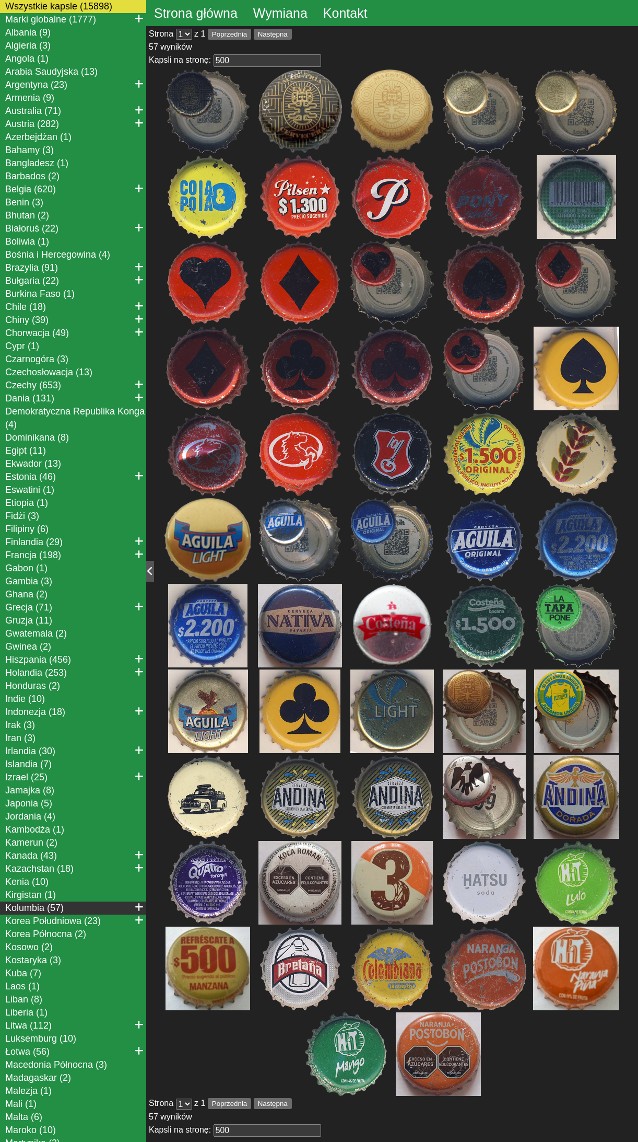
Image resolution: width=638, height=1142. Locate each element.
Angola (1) (27, 58)
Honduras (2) (32, 685)
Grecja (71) (74, 607)
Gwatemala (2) (36, 633)
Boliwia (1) (27, 241)
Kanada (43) (74, 855)
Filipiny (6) (27, 529)
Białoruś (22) (74, 228)
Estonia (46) (74, 476)
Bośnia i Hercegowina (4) (57, 254)
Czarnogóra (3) (36, 359)
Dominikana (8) (37, 437)
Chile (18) (74, 306)
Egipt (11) (25, 450)
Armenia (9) (29, 98)
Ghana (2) (26, 594)
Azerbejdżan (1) (38, 137)
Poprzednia (229, 34)
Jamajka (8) (29, 790)
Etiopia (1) (26, 503)
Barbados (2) (32, 176)
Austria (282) (74, 123)
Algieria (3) (28, 45)
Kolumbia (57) (74, 907)
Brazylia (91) (74, 267)
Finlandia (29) (74, 541)
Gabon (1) (26, 568)
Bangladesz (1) (36, 163)
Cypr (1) (22, 346)
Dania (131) (74, 397)
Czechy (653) (74, 384)
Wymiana (280, 13)
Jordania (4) (30, 816)
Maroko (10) (30, 1130)
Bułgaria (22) (74, 280)
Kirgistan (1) (30, 895)
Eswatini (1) (29, 490)
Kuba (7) (23, 973)
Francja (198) (74, 554)
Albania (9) (28, 32)
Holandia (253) (74, 672)
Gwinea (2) (28, 646)
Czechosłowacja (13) (48, 372)
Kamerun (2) (31, 842)
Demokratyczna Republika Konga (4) (75, 418)
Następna (273, 34)
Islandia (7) (28, 764)
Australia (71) (74, 110)
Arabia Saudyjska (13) (51, 71)
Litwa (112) (74, 1025)
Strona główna (196, 13)
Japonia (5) (28, 803)
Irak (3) (20, 725)
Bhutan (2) (27, 215)
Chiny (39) (74, 319)
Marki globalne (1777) (74, 19)
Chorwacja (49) (74, 332)
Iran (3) (20, 738)
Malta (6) (23, 1117)
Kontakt (345, 13)
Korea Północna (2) (45, 934)
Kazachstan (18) (74, 868)
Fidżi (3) (22, 516)
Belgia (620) (74, 188)
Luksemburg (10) (40, 1038)
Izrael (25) (74, 776)
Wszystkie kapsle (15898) (58, 6)
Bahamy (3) (29, 150)
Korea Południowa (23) (74, 920)
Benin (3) (24, 202)
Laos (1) (22, 986)
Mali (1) (21, 1104)
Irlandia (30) (74, 750)
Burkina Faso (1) (40, 294)
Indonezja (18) (74, 711)
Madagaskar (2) (38, 1077)
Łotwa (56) (74, 1051)
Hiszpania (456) (74, 659)
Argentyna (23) (74, 84)
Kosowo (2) (29, 947)
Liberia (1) (26, 1012)
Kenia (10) (27, 881)
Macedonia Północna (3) (56, 1064)
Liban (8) (23, 999)
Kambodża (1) (34, 829)
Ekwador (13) (33, 463)
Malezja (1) (28, 1091)
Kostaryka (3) (33, 960)
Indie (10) (25, 699)
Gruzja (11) (28, 620)
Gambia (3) (28, 581)
